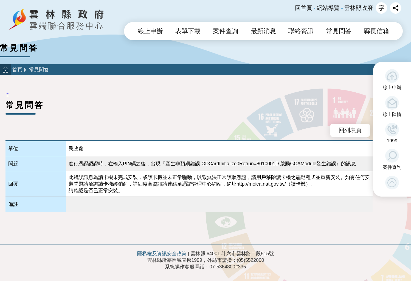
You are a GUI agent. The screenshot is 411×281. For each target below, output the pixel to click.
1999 (392, 140)
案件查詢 (392, 167)
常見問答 (338, 31)
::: (7, 94)
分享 (395, 8)
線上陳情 (392, 114)
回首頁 (303, 8)
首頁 (17, 69)
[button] (392, 182)
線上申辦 (392, 87)
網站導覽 (328, 8)
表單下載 (188, 31)
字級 (381, 8)
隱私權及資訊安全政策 (162, 253)
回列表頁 (350, 130)
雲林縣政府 (358, 8)
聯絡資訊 (301, 31)
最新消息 (263, 31)
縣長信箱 (376, 31)
